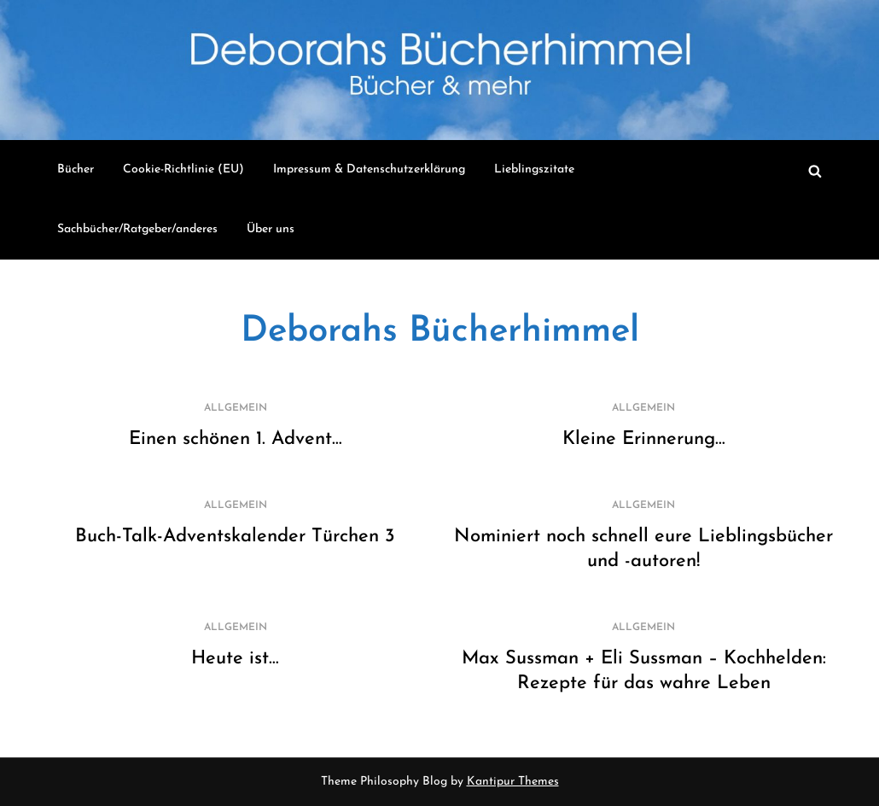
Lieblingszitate (534, 169)
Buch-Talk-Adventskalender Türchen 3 (235, 536)
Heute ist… (235, 659)
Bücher (75, 169)
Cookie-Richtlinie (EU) (183, 169)
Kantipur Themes (513, 781)
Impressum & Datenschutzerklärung (369, 169)
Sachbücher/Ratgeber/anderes (137, 229)
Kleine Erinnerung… (643, 439)
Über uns (270, 229)
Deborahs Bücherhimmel (440, 331)
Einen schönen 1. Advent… (235, 439)
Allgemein (235, 408)
